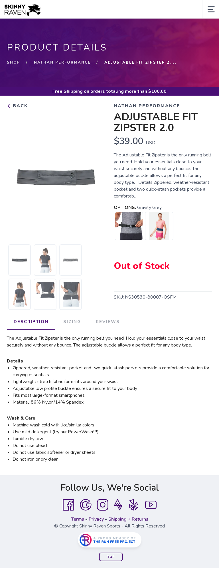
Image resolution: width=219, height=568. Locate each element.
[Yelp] (133, 504)
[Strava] (118, 504)
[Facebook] (68, 504)
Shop (13, 62)
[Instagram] (102, 504)
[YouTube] (150, 504)
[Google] (85, 504)
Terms (77, 519)
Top (111, 557)
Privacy (96, 519)
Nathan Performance (62, 62)
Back (17, 106)
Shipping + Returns (128, 519)
